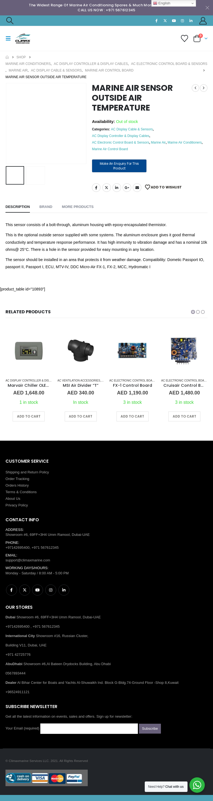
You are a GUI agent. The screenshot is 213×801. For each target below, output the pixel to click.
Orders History (17, 485)
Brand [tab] (45, 207)
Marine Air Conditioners (184, 142)
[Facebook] (156, 20)
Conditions (28, 492)
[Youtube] (173, 20)
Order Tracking (17, 479)
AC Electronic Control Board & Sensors (120, 142)
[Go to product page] (28, 350)
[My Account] (203, 20)
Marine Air (158, 142)
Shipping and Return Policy (27, 472)
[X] (165, 20)
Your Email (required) (71, 728)
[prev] (195, 88)
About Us (12, 498)
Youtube (37, 590)
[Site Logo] (29, 39)
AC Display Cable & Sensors (132, 129)
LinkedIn (116, 187)
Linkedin (63, 590)
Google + (127, 187)
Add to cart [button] (29, 416)
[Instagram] (182, 20)
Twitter (106, 187)
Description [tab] (17, 207)
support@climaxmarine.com (27, 560)
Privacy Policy (16, 505)
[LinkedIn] (191, 20)
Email (137, 187)
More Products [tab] (78, 207)
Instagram (50, 590)
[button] (9, 20)
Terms (10, 492)
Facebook (96, 187)
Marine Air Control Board (110, 149)
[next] (204, 88)
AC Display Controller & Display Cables (120, 136)
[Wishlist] (184, 38)
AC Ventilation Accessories (79, 380)
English (161, 3)
